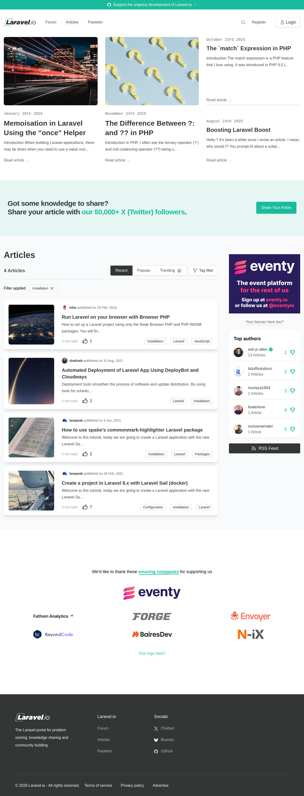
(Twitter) (164, 728)
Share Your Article (276, 208)
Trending (171, 270)
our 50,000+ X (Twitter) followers (133, 212)
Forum (50, 22)
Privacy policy (133, 785)
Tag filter (203, 270)
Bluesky (164, 740)
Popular (143, 270)
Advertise (161, 785)
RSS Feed (264, 448)
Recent (121, 270)
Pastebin (95, 22)
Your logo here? (152, 653)
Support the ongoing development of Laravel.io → (152, 5)
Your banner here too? (265, 322)
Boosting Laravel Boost (238, 130)
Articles (72, 22)
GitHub (163, 751)
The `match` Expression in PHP (248, 48)
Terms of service (98, 785)
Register (259, 22)
